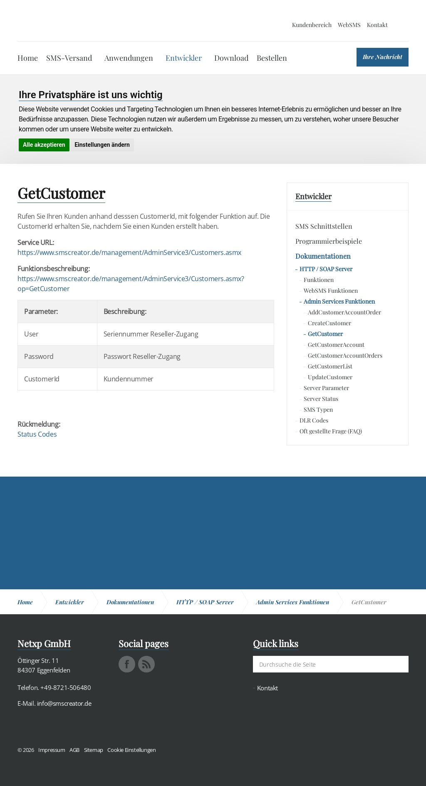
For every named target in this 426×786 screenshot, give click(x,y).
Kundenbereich (312, 25)
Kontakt (377, 25)
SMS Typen (318, 409)
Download (231, 58)
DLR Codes (314, 420)
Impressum (51, 750)
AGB (74, 750)
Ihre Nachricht (382, 57)
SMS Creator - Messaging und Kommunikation (57, 20)
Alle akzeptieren (44, 144)
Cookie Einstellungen (131, 750)
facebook (127, 664)
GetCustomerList (330, 366)
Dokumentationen (323, 256)
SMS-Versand (69, 58)
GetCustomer (325, 334)
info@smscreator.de (64, 703)
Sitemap (93, 750)
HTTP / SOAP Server (326, 269)
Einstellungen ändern (102, 144)
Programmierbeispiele (328, 241)
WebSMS (349, 25)
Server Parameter (326, 388)
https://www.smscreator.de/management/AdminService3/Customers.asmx (129, 252)
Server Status (321, 399)
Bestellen (272, 58)
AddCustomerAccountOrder (344, 312)
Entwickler (184, 58)
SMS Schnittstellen (323, 226)
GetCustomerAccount (336, 345)
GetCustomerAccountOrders (345, 355)
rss (146, 664)
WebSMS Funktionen (331, 290)
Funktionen (319, 280)
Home (27, 58)
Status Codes (37, 434)
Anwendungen (128, 58)
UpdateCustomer (330, 377)
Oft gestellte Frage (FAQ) (331, 431)
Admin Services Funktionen (339, 301)
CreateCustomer (329, 323)
